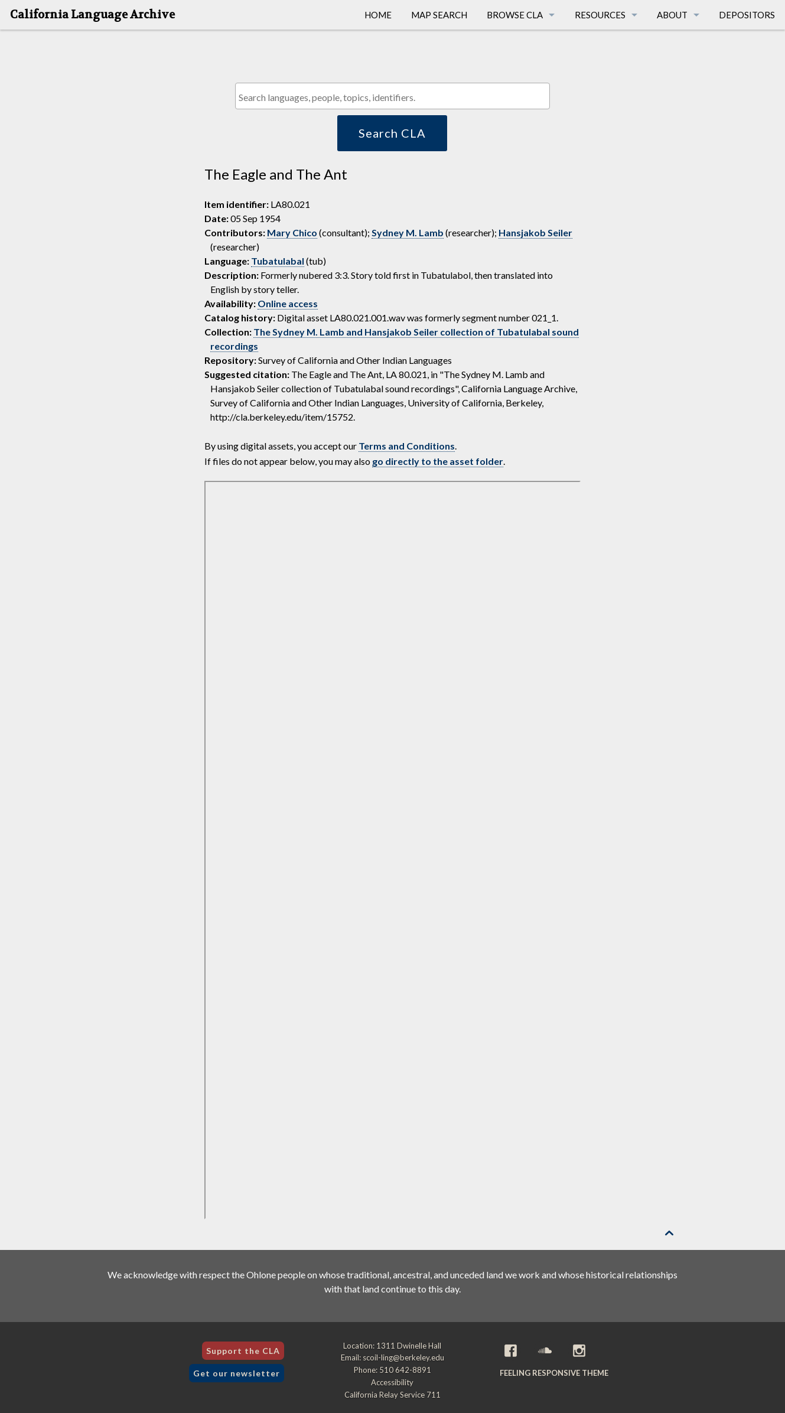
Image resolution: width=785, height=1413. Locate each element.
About (672, 14)
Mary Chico (292, 232)
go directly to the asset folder (437, 461)
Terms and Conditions (407, 445)
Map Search (439, 14)
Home (378, 14)
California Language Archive (92, 15)
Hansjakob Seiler (535, 232)
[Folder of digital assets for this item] (392, 850)
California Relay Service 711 (392, 1394)
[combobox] (392, 96)
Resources (600, 14)
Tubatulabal (277, 260)
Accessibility (392, 1382)
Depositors (747, 14)
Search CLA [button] (392, 133)
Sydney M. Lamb (408, 232)
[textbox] (395, 97)
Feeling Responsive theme (554, 1373)
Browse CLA (515, 14)
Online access (288, 303)
